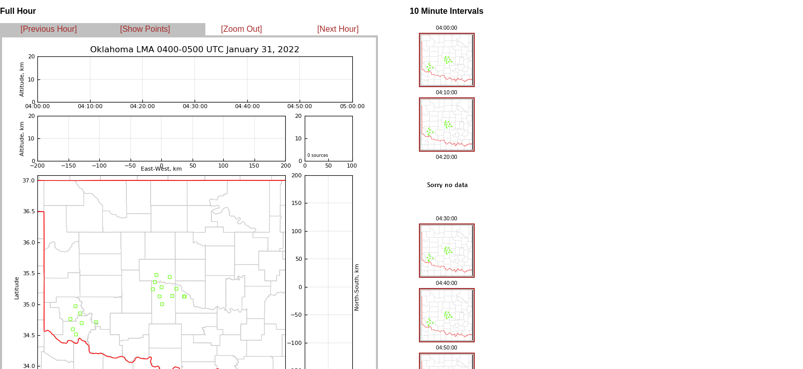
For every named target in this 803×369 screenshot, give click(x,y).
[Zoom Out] (241, 29)
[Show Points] (145, 29)
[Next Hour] (337, 29)
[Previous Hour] (48, 29)
